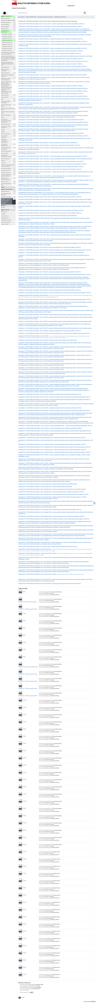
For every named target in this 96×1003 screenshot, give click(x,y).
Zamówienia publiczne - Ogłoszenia (6, 194)
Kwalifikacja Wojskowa (6, 22)
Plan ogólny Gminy (5, 67)
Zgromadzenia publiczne (6, 168)
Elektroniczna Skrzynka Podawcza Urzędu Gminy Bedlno (8, 165)
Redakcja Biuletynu (5, 218)
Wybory (2, 129)
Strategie (3, 131)
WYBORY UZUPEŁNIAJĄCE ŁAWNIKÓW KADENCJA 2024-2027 (7, 64)
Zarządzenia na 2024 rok (7, 38)
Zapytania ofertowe (5, 191)
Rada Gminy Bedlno (5, 26)
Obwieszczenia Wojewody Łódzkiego (5, 179)
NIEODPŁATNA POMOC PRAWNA (8, 20)
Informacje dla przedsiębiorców (4, 145)
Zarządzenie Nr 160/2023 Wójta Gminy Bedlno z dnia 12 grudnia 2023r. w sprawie (51, 574)
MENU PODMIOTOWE (31, 17)
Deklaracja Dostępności (6, 115)
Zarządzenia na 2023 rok (7, 40)
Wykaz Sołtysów (4, 28)
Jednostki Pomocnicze (6, 172)
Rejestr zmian (4, 211)
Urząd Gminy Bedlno (5, 18)
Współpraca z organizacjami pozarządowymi (4, 141)
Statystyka (3, 213)
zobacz (31, 992)
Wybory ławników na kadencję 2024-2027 (7, 75)
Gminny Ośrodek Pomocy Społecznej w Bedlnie (6, 175)
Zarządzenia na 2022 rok (7, 42)
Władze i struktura (5, 95)
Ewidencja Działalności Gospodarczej (6, 148)
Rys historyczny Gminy (5, 170)
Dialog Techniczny (5, 181)
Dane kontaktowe (4, 97)
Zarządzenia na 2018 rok (7, 50)
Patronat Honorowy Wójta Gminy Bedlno (8, 109)
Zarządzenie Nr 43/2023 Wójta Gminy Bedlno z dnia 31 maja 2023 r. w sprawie (36, 156)
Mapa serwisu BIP (5, 224)
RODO (2, 99)
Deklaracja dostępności (6, 222)
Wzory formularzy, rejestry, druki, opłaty (7, 112)
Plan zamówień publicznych (4, 136)
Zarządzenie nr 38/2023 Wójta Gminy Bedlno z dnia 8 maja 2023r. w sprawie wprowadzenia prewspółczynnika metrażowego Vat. (48, 142)
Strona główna (21, 17)
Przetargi (3, 207)
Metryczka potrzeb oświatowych (5, 70)
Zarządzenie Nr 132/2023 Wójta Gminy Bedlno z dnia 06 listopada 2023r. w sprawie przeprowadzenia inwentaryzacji (45, 486)
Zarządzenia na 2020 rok (7, 46)
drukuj (21, 997)
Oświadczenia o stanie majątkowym (5, 127)
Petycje (2, 117)
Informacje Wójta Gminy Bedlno (6, 105)
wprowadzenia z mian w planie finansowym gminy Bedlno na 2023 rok (70, 156)
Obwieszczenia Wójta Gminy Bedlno (5, 102)
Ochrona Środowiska (5, 158)
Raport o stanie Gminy (5, 133)
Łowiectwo (3, 162)
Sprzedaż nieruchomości (6, 197)
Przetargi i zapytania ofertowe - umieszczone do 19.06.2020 (5, 201)
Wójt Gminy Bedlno (5, 24)
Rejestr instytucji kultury (6, 151)
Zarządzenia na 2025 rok (7, 36)
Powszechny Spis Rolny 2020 (6, 184)
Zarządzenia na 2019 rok (7, 48)
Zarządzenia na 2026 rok (7, 34)
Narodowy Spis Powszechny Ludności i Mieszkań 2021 (6, 121)
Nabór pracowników (5, 72)
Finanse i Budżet (4, 153)
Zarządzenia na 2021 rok (7, 44)
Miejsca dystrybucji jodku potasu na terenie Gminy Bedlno (8, 53)
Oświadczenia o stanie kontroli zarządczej (5, 79)
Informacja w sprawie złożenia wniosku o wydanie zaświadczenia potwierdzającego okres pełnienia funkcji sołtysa (8, 58)
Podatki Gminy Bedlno (5, 124)
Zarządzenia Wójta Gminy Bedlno (5, 31)
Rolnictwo (3, 160)
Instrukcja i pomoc (5, 216)
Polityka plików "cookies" (6, 220)
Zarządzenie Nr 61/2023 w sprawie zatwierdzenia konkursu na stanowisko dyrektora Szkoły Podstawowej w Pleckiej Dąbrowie (47, 215)
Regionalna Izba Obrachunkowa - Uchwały (6, 156)
